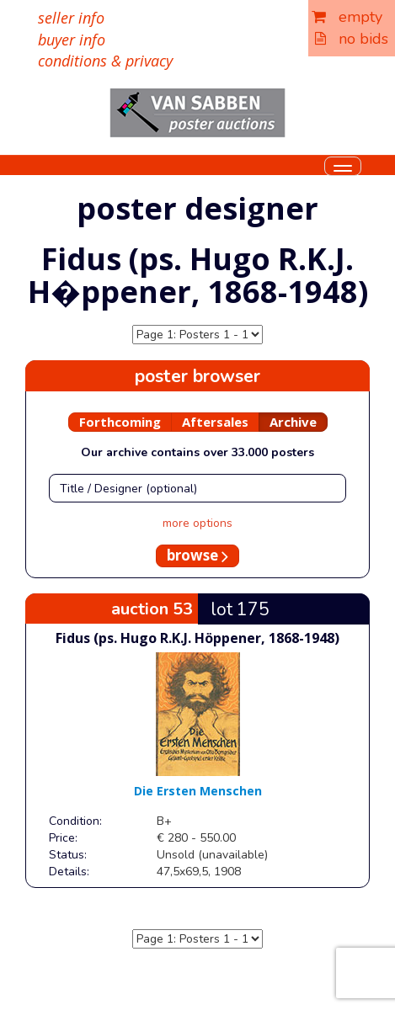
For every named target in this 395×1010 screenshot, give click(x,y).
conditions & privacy (105, 60)
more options (197, 523)
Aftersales (215, 421)
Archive (293, 421)
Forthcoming (120, 421)
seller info (71, 18)
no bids (351, 39)
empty (347, 17)
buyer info (71, 39)
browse (197, 555)
